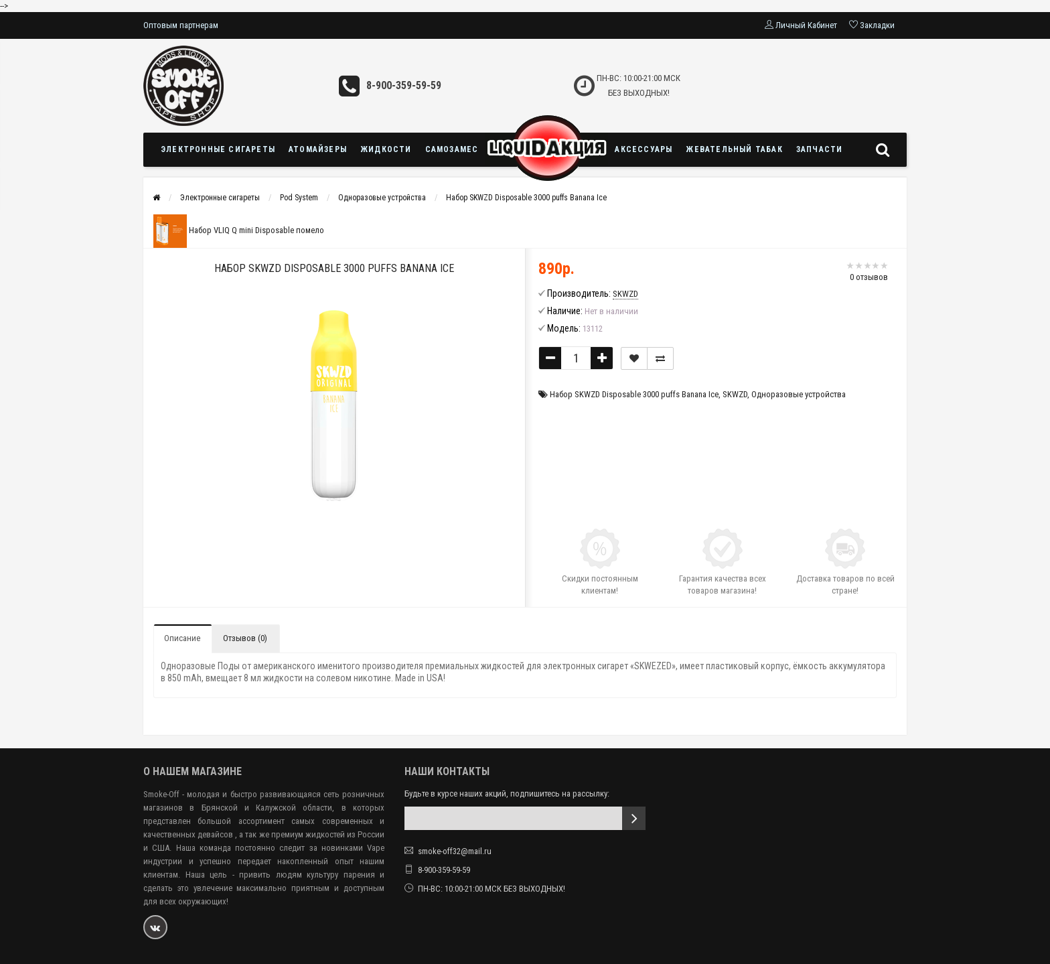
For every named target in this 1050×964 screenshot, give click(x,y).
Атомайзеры (318, 149)
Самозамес (452, 149)
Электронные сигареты (218, 149)
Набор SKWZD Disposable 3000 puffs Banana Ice (526, 197)
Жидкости (386, 149)
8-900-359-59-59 (403, 85)
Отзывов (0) (245, 638)
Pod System (299, 197)
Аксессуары (643, 149)
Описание (182, 638)
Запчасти (819, 149)
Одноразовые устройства (382, 197)
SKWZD (735, 394)
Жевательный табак (734, 149)
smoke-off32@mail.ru (455, 851)
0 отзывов (869, 277)
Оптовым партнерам (180, 25)
